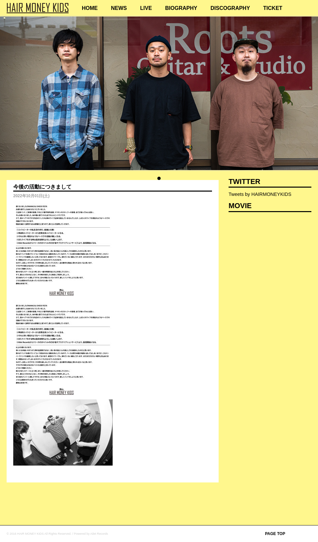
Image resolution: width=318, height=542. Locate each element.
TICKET (273, 8)
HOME (90, 8)
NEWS (119, 8)
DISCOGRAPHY (230, 8)
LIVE (146, 8)
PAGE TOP (275, 533)
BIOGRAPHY (181, 8)
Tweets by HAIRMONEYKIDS (260, 194)
